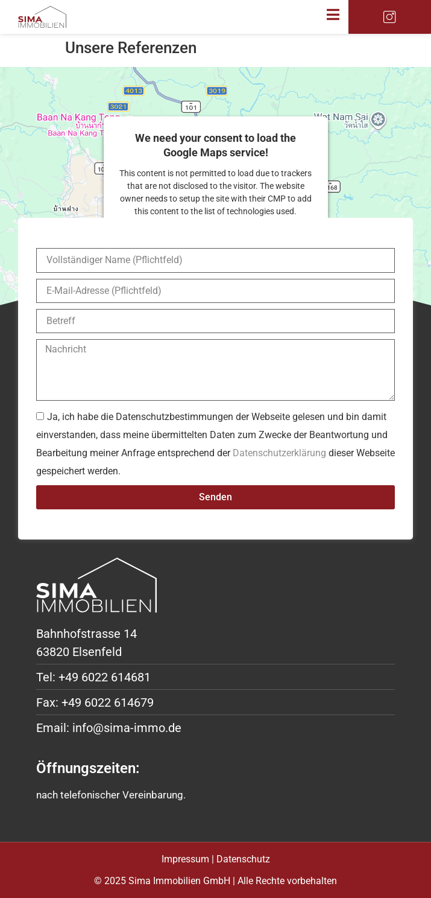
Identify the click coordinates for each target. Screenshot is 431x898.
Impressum (185, 859)
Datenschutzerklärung (279, 453)
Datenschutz (243, 859)
